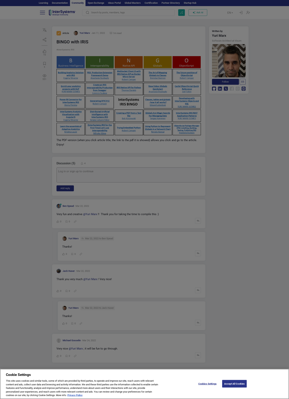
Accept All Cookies (234, 387)
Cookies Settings (207, 387)
